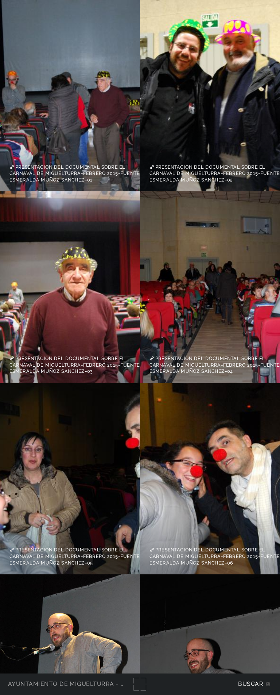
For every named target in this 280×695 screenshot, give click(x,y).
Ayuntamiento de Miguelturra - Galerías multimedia (100, 684)
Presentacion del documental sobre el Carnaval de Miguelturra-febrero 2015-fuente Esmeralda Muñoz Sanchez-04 (214, 365)
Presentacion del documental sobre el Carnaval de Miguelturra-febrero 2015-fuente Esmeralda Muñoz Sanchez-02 (214, 174)
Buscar (250, 684)
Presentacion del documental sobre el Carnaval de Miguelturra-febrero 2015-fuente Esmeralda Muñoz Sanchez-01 (74, 174)
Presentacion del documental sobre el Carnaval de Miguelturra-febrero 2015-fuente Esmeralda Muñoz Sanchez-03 (74, 365)
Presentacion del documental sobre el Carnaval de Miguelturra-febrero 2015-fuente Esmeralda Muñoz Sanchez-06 (214, 556)
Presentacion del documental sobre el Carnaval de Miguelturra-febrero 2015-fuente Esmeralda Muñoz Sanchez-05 (74, 556)
